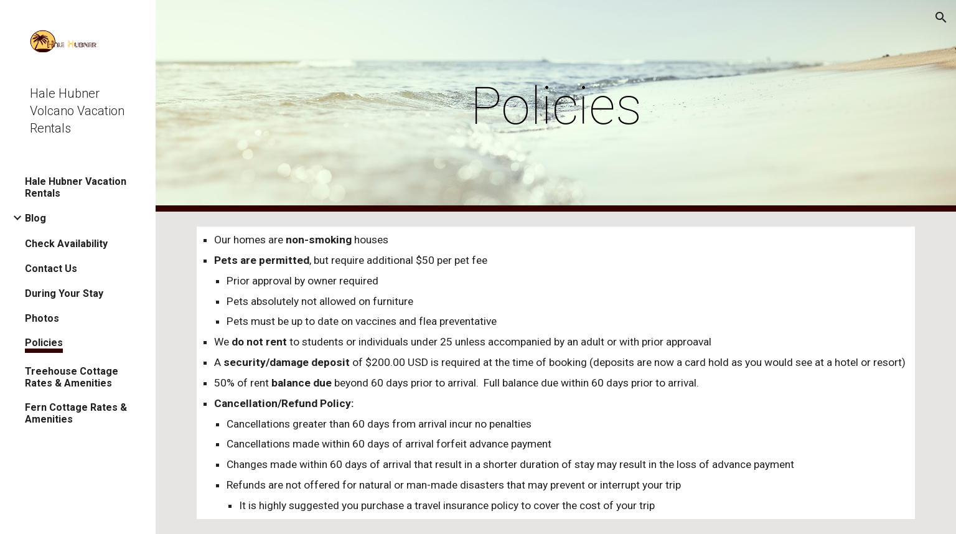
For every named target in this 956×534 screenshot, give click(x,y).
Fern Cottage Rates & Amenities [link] (76, 413)
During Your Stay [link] (64, 293)
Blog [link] (35, 218)
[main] (556, 106)
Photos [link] (42, 318)
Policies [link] (44, 343)
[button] (941, 17)
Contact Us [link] (51, 268)
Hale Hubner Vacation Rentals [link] (75, 187)
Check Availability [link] (66, 244)
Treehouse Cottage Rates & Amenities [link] (71, 377)
